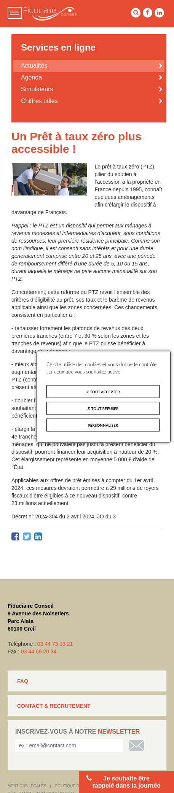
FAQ (22, 681)
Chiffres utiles (39, 101)
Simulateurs (37, 89)
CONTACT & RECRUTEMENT (54, 706)
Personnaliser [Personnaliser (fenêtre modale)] (103, 425)
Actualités (34, 65)
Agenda (31, 77)
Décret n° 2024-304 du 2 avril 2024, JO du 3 (63, 516)
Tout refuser (102, 408)
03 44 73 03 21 (55, 644)
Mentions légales (27, 786)
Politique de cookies (77, 786)
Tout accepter (103, 391)
